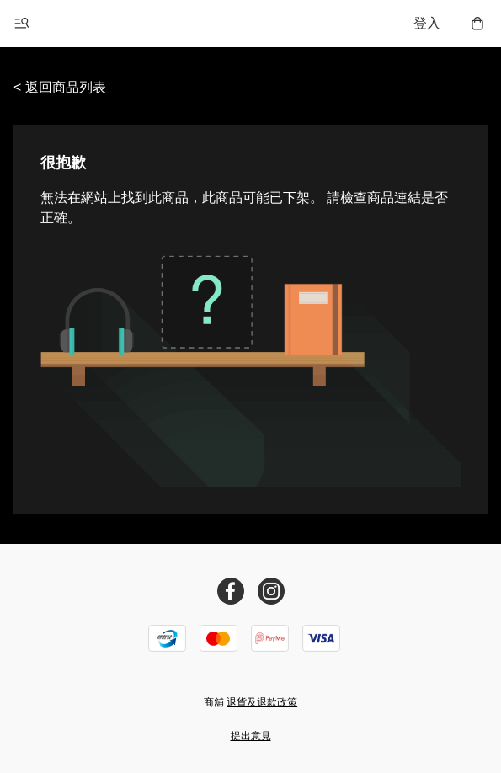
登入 (426, 23)
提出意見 (251, 736)
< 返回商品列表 (59, 87)
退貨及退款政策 (262, 702)
